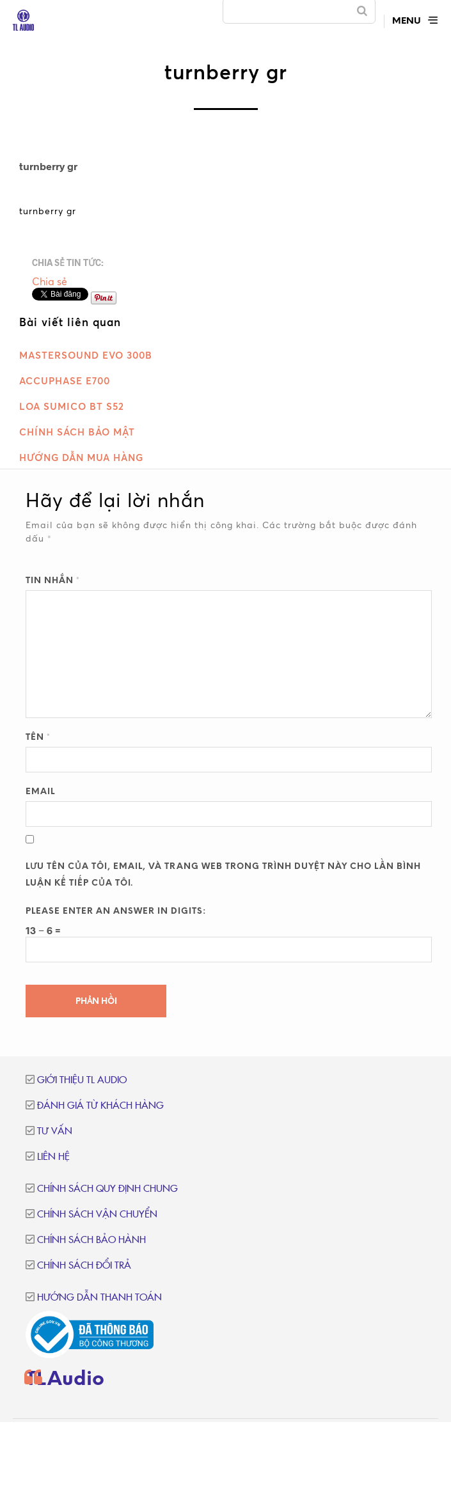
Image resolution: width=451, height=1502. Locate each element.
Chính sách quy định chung (107, 1189)
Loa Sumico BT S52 (71, 406)
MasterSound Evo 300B (85, 355)
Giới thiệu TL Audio (82, 1080)
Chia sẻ (49, 281)
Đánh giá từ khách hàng (100, 1105)
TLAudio (65, 1380)
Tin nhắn (53, 581)
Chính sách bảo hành (91, 1240)
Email (40, 792)
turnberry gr (47, 210)
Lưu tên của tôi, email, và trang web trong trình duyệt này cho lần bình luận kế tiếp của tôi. (223, 875)
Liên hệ (53, 1157)
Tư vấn (54, 1131)
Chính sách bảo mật (77, 432)
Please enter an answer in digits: (116, 911)
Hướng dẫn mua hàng (81, 457)
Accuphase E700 (64, 381)
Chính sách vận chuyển (97, 1214)
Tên (38, 737)
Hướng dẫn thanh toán (99, 1297)
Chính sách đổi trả (84, 1265)
